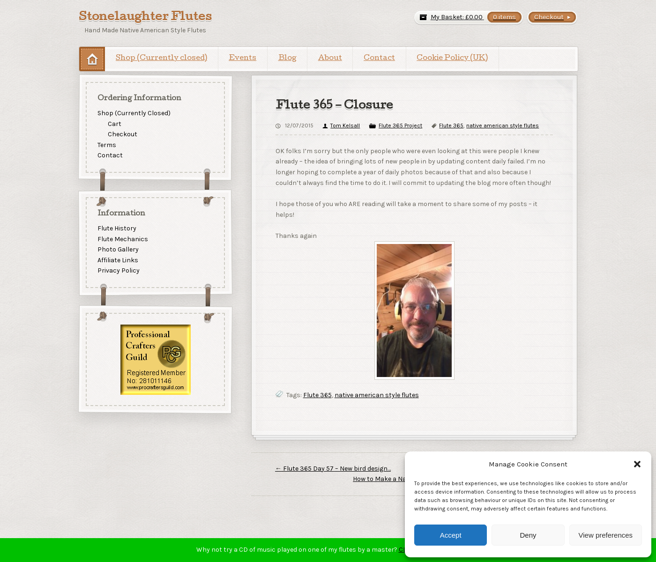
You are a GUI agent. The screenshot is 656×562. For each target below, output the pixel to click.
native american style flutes (502, 125)
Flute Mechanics (122, 239)
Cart (114, 123)
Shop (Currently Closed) (134, 113)
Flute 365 (451, 125)
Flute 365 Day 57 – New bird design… (333, 469)
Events (242, 58)
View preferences (606, 535)
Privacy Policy (118, 271)
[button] (637, 464)
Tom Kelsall (345, 125)
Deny (528, 535)
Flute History (116, 228)
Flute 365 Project (400, 125)
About (330, 58)
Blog (287, 58)
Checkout (122, 134)
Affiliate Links (117, 260)
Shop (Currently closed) (161, 58)
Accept (451, 535)
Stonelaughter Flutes (145, 17)
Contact (379, 58)
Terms (106, 145)
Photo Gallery (118, 249)
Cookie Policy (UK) (452, 58)
